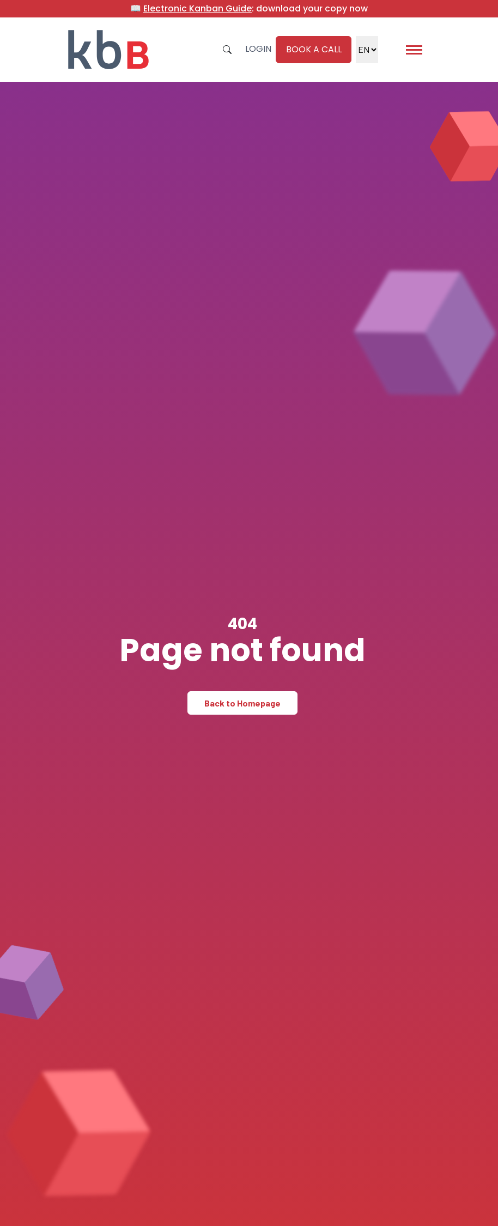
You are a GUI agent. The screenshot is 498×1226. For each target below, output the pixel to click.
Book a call (314, 49)
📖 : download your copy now (249, 8)
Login (258, 49)
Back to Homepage (242, 703)
